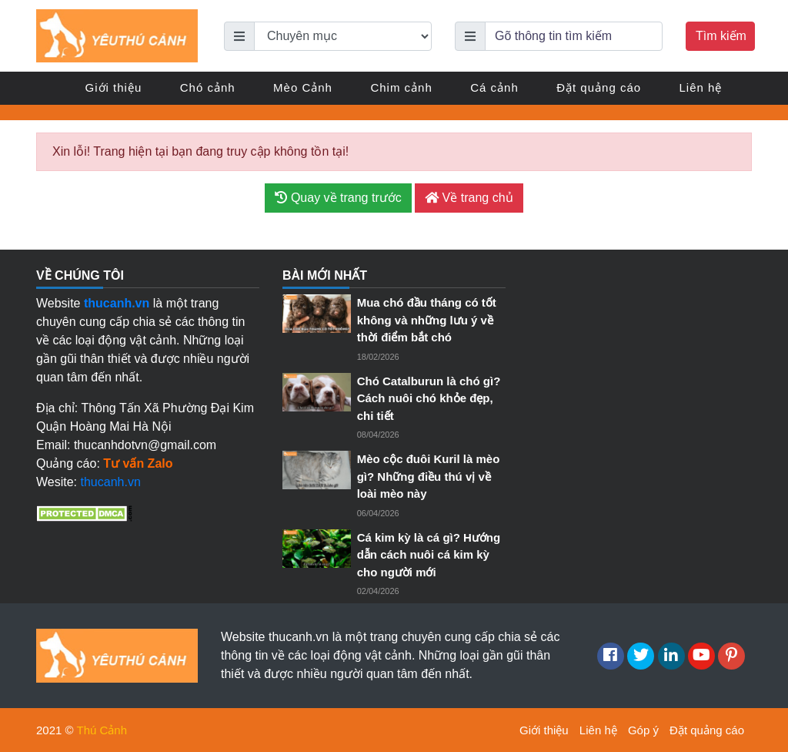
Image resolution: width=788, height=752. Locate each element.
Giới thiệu (113, 87)
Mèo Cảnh (302, 87)
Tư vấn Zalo (137, 463)
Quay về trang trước (338, 197)
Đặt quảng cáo (598, 87)
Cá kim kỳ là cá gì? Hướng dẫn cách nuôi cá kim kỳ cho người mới (429, 555)
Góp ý (643, 730)
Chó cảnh (207, 87)
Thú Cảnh (102, 730)
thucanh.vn (111, 481)
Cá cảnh (494, 87)
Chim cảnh (401, 87)
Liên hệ (701, 87)
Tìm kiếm (721, 35)
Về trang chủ (469, 197)
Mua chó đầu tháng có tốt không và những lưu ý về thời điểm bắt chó (426, 320)
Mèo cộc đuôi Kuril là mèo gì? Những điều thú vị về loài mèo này (428, 476)
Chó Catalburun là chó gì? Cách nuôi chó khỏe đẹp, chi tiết (429, 398)
